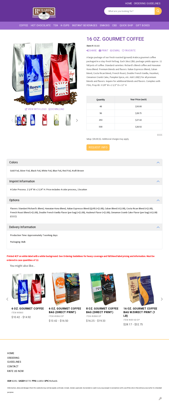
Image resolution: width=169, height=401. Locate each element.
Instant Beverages (84, 25)
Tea (55, 25)
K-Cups (65, 25)
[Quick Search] (129, 11)
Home (10, 353)
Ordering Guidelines (14, 360)
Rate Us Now (15, 371)
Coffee (23, 25)
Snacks (105, 25)
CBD (114, 25)
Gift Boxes (143, 25)
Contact (13, 366)
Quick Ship (126, 25)
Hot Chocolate (41, 25)
